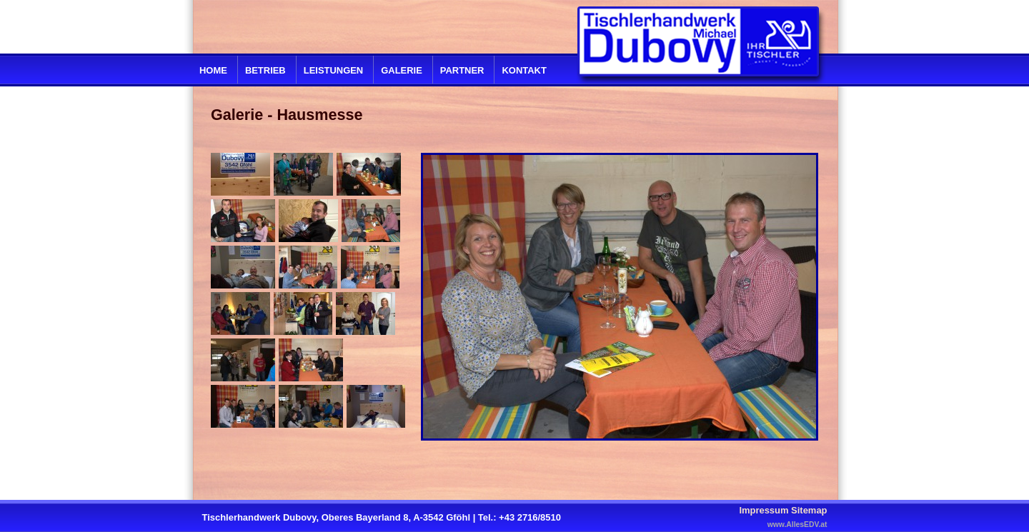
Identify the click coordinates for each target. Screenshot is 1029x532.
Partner (462, 70)
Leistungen (333, 70)
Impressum (763, 510)
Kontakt (524, 70)
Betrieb (265, 70)
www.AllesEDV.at (797, 524)
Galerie (401, 70)
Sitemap (809, 510)
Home (213, 70)
